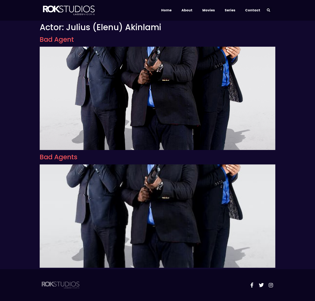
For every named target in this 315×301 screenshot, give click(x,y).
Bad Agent (57, 39)
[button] (268, 10)
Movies (208, 10)
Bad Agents (59, 157)
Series (230, 10)
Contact (252, 10)
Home (166, 10)
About (186, 10)
